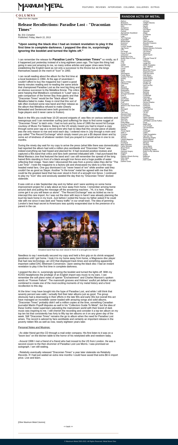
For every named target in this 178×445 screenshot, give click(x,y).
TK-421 (145, 112)
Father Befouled (126, 146)
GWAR (123, 65)
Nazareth (146, 31)
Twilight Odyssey (149, 23)
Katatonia (146, 104)
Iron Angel (124, 51)
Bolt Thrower (125, 92)
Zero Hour (124, 121)
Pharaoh (124, 45)
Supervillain (125, 40)
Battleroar (146, 156)
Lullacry (145, 60)
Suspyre (146, 158)
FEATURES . (88, 7)
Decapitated (125, 100)
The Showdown (148, 127)
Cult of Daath (147, 126)
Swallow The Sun (127, 77)
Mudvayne (124, 23)
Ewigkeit (146, 94)
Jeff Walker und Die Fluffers (152, 121)
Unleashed (124, 55)
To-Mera (124, 149)
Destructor (146, 53)
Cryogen (124, 97)
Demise (123, 129)
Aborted (123, 138)
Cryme (123, 68)
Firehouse (146, 105)
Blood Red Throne (149, 70)
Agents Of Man (126, 82)
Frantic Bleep (125, 75)
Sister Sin (124, 160)
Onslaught (146, 131)
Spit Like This (147, 136)
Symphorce (125, 28)
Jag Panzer (125, 48)
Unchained (124, 84)
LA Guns (146, 21)
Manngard (124, 109)
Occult (123, 60)
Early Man (146, 100)
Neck (122, 26)
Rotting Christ (125, 126)
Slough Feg (147, 82)
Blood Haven (125, 148)
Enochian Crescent (127, 124)
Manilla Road (147, 148)
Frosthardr (124, 143)
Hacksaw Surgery (127, 151)
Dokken (145, 24)
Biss (122, 80)
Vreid (122, 111)
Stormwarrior (125, 73)
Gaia (122, 85)
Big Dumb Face (126, 24)
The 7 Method (148, 67)
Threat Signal (125, 131)
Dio (144, 56)
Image (123, 70)
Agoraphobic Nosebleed (129, 33)
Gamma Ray (147, 50)
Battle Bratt (147, 124)
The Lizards (125, 67)
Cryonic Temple (126, 46)
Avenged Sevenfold (127, 94)
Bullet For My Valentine (151, 151)
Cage (123, 36)
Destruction (125, 117)
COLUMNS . (130, 7)
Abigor (145, 33)
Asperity (146, 45)
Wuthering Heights (149, 138)
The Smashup (148, 109)
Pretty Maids (125, 122)
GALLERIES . (143, 7)
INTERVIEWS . (115, 7)
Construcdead (148, 46)
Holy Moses (147, 75)
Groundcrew (147, 80)
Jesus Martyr (147, 146)
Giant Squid (125, 158)
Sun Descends (126, 116)
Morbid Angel (125, 41)
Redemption (125, 90)
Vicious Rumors (148, 119)
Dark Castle (147, 160)
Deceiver (146, 144)
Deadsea (124, 153)
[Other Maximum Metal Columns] (31, 422)
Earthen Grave (126, 161)
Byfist (145, 38)
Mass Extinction (126, 144)
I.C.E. (123, 63)
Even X (123, 95)
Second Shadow (148, 102)
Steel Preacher (148, 41)
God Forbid (125, 99)
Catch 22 (146, 40)
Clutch (145, 89)
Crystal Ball (147, 95)
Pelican (145, 36)
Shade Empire (148, 78)
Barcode (146, 92)
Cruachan (124, 134)
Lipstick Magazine (127, 139)
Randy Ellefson (148, 139)
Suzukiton (146, 116)
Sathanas (124, 127)
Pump (145, 122)
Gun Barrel (147, 29)
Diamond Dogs (148, 141)
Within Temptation (149, 65)
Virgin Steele (147, 99)
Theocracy (146, 62)
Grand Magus (148, 77)
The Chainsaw (126, 38)
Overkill (123, 31)
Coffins (123, 155)
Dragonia (146, 90)
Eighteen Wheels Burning (129, 156)
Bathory (123, 21)
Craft (122, 102)
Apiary (145, 114)
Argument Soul (148, 72)
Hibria (123, 72)
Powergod (124, 34)
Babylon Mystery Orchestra (152, 48)
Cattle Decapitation (149, 134)
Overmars (146, 97)
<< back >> (68, 426)
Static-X (123, 133)
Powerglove (125, 104)
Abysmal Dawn (126, 114)
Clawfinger (146, 107)
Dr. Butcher (147, 34)
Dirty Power (125, 29)
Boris (122, 107)
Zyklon (145, 133)
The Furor (124, 112)
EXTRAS (155, 7)
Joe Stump (147, 51)
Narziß (145, 26)
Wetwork (124, 87)
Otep (122, 62)
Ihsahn (145, 155)
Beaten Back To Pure (128, 58)
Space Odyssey (148, 117)
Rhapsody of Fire (127, 56)
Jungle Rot (147, 63)
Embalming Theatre (150, 149)
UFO (122, 50)
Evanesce (124, 43)
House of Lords (126, 53)
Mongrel (146, 143)
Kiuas (145, 153)
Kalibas (145, 28)
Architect (124, 141)
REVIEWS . (101, 7)
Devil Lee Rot (147, 85)
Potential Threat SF (149, 58)
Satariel (123, 136)
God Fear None (148, 73)
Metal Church (147, 55)
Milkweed (146, 68)
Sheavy (145, 87)
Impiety (123, 78)
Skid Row (124, 119)
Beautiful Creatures (149, 43)
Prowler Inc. (147, 84)
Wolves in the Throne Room (130, 105)
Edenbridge (125, 89)
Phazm (145, 129)
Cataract (146, 111)
